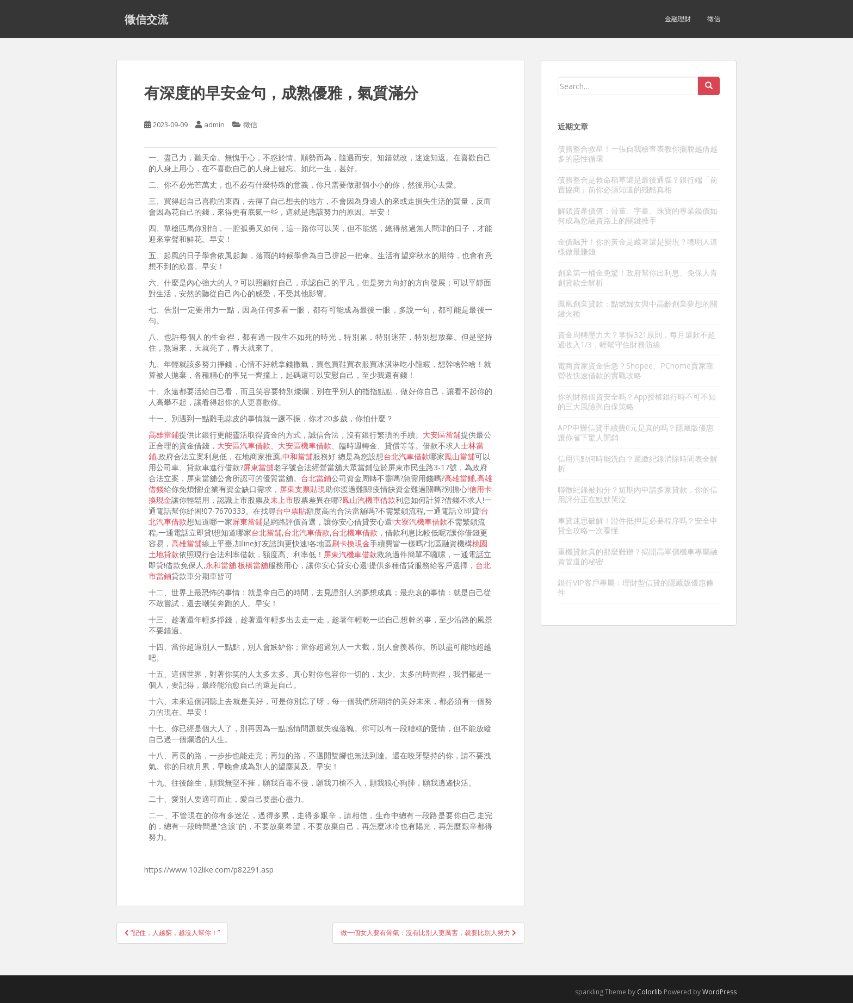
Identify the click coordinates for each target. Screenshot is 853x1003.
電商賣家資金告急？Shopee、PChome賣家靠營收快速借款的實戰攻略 (636, 370)
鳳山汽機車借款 (368, 500)
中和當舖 (297, 456)
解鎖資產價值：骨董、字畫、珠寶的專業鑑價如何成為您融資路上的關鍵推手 (638, 215)
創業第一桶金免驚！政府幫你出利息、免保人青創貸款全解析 (638, 277)
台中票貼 (291, 511)
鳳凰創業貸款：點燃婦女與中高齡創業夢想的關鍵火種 (638, 308)
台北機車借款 (355, 532)
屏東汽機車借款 (350, 554)
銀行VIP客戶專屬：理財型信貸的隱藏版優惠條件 (636, 587)
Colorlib (649, 991)
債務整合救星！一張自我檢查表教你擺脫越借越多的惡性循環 (638, 154)
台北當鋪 (316, 478)
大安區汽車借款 (243, 445)
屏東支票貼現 (302, 489)
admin (214, 124)
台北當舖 (266, 532)
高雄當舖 (186, 543)
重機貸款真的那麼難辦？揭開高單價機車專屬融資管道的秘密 (638, 556)
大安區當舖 (442, 434)
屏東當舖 (258, 467)
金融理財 (678, 18)
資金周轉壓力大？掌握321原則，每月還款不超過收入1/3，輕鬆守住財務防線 (636, 339)
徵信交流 (146, 19)
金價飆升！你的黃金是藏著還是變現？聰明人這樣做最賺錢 (638, 246)
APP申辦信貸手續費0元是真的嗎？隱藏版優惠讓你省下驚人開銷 (636, 432)
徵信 (713, 18)
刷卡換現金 (351, 543)
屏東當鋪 (247, 521)
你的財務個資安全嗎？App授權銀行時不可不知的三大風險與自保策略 (637, 401)
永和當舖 (221, 565)
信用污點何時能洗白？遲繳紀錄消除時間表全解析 (638, 463)
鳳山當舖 (459, 456)
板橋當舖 (253, 565)
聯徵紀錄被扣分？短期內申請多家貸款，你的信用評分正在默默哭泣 (638, 494)
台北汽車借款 (406, 456)
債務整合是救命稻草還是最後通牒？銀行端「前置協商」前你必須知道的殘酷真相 (638, 185)
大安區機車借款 (304, 445)
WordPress (719, 991)
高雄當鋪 (164, 434)
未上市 (281, 500)
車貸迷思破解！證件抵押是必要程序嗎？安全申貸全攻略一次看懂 (638, 525)
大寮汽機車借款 (420, 521)
